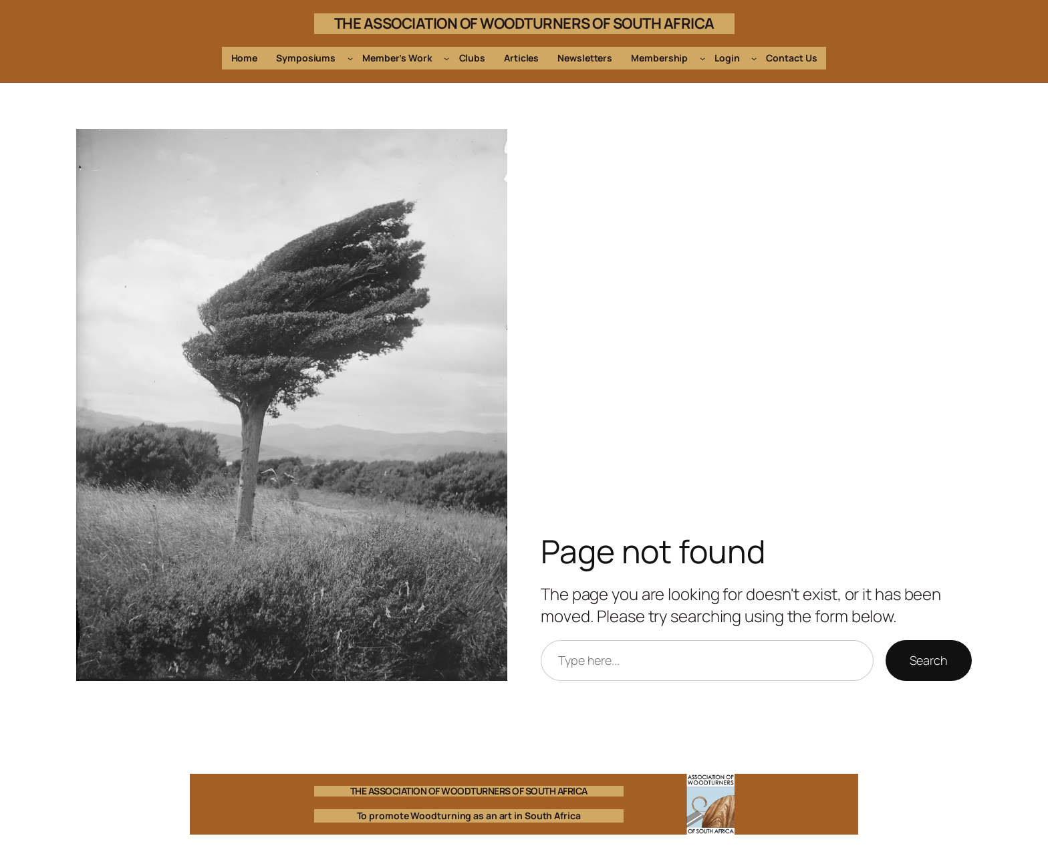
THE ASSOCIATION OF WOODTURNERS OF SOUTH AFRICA (524, 23)
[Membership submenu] (702, 58)
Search (929, 660)
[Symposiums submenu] (350, 58)
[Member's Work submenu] (446, 58)
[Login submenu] (754, 58)
